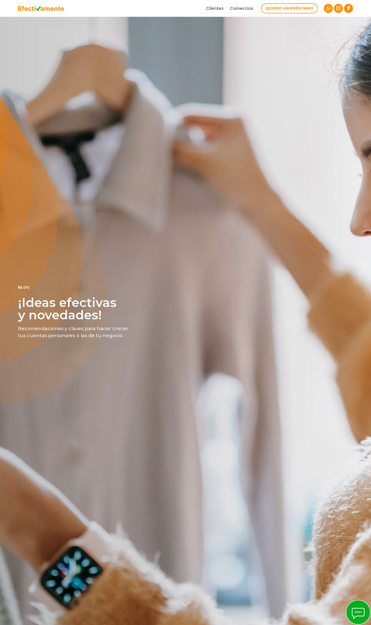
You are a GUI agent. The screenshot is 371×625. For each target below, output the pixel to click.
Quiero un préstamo (289, 8)
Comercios (241, 8)
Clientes (215, 8)
